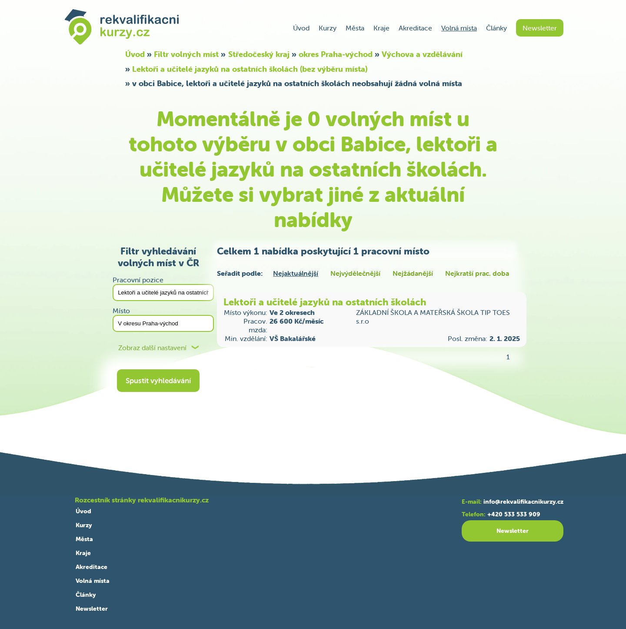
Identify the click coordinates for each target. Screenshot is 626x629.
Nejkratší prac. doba (477, 273)
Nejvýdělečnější (355, 273)
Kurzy (327, 27)
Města (355, 27)
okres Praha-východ (336, 54)
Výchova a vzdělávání (422, 54)
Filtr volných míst (186, 54)
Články (496, 27)
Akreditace (415, 27)
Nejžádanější (413, 273)
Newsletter (540, 27)
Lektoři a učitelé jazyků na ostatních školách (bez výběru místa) (249, 69)
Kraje (381, 27)
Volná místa (459, 27)
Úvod (301, 27)
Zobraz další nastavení (152, 348)
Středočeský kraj (259, 54)
